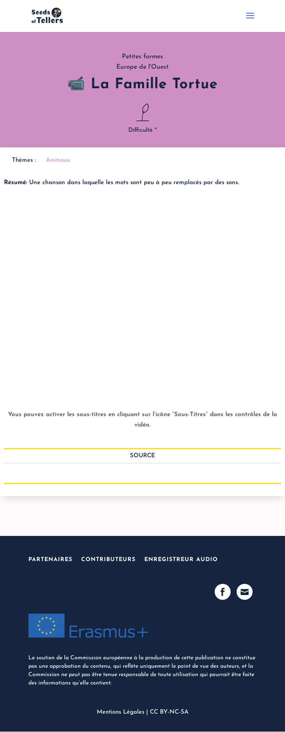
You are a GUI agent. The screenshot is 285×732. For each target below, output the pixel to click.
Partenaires (50, 560)
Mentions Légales (120, 712)
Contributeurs (108, 560)
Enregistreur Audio (181, 560)
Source (142, 456)
